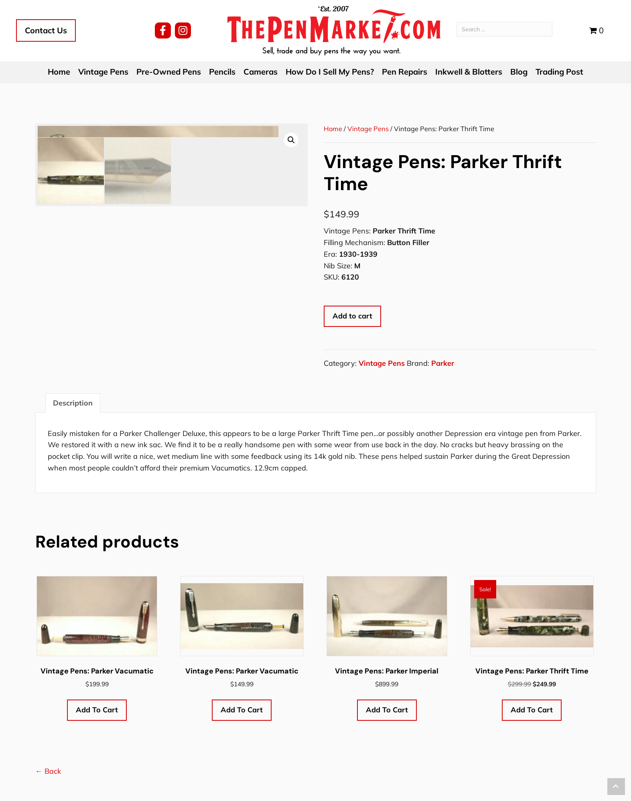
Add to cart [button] (97, 709)
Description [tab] (73, 403)
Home (333, 128)
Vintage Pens (368, 128)
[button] (163, 30)
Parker (442, 363)
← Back (48, 771)
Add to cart (352, 315)
